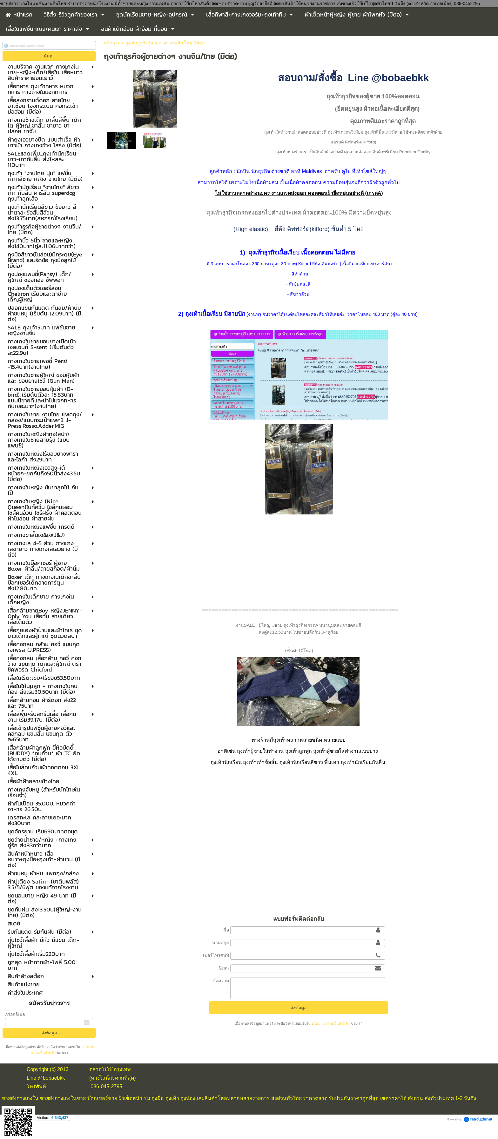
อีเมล (224, 967)
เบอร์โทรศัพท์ (216, 955)
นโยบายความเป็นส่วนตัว (331, 1023)
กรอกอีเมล (15, 1014)
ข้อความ (220, 980)
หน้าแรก (112, 42)
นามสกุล (220, 942)
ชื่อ (226, 929)
